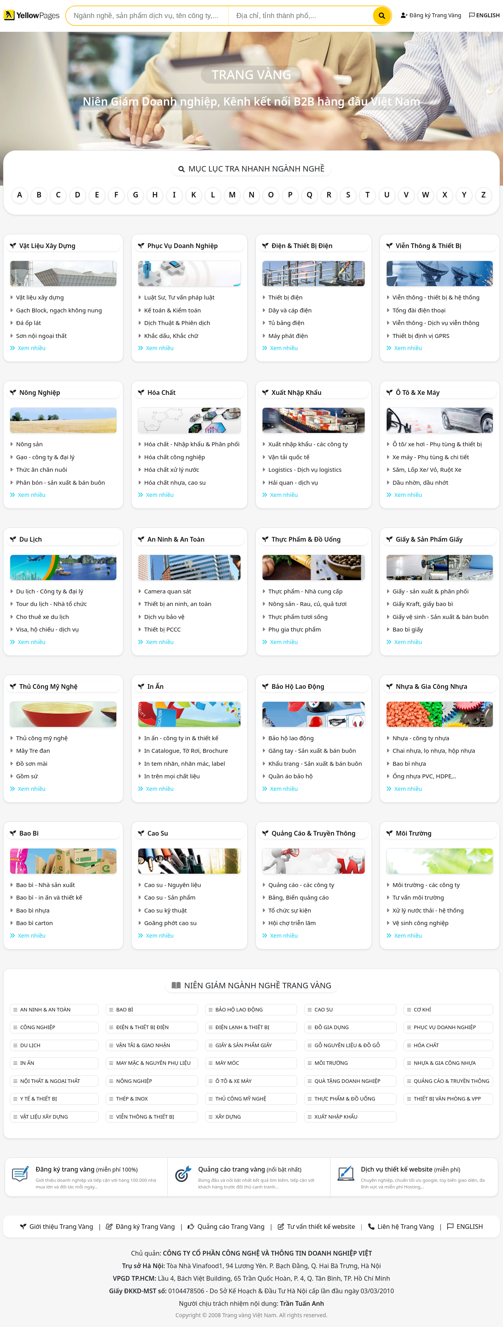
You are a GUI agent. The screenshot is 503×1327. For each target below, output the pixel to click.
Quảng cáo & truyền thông (314, 833)
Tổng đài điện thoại (419, 310)
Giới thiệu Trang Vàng (61, 1226)
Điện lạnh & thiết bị (242, 1027)
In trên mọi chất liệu (172, 776)
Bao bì (29, 833)
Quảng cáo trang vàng (249, 1169)
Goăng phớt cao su (170, 923)
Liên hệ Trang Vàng (406, 1226)
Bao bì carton (34, 923)
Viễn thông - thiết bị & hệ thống (436, 297)
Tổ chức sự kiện (289, 910)
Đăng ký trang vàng (87, 1169)
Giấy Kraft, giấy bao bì (423, 604)
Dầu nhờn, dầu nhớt (420, 482)
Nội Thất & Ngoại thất (50, 1080)
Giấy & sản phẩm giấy (429, 539)
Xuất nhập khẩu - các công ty (308, 444)
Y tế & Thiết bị (38, 1098)
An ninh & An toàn (176, 539)
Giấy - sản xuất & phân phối (431, 591)
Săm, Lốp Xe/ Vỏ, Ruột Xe (427, 469)
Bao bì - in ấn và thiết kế (49, 897)
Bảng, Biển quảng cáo (298, 897)
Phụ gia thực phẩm (294, 629)
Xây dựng (228, 1116)
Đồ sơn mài (32, 763)
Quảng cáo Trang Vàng (230, 1226)
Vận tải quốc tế (288, 457)
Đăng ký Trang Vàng (431, 15)
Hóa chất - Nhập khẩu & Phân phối (192, 444)
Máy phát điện (288, 336)
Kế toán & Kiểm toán (172, 310)
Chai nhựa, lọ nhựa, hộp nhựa (434, 750)
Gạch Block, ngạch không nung (59, 310)
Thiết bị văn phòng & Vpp (447, 1098)
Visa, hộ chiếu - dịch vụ (47, 629)
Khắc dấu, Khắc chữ (171, 336)
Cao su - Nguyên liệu (172, 885)
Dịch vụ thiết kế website (410, 1169)
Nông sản (29, 444)
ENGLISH (484, 15)
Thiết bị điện (285, 297)
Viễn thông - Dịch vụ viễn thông (436, 323)
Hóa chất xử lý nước (171, 469)
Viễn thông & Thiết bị (428, 245)
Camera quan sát (167, 591)
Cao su (157, 833)
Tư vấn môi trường (418, 897)
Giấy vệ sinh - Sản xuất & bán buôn (440, 617)
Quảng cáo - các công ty (301, 885)
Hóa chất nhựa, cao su (175, 482)
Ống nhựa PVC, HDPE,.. (424, 776)
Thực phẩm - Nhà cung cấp (305, 591)
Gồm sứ (27, 776)
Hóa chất (161, 392)
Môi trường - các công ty (426, 885)
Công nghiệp (37, 1027)
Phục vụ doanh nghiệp (182, 245)
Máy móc (227, 1062)
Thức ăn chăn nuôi (41, 469)
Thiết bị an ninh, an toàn (177, 604)
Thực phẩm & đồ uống (306, 539)
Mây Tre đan (33, 750)
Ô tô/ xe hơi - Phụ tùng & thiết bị (437, 444)
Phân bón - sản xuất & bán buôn (60, 482)
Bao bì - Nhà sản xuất (45, 885)
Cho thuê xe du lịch (42, 617)
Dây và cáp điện (290, 310)
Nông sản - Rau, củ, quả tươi (307, 604)
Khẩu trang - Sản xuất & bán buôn (315, 763)
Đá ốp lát (28, 323)
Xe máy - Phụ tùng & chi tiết (431, 457)
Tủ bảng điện (286, 323)
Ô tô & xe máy (418, 392)
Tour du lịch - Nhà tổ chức (51, 604)
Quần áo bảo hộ (290, 776)
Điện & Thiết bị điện (302, 245)
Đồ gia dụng (332, 1027)
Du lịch (30, 539)
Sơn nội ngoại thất (41, 336)
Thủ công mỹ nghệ (48, 686)
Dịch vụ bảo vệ (164, 617)
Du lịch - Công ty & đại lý (49, 591)
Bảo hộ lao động (298, 686)
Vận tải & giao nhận (143, 1045)
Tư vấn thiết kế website (322, 1226)
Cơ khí (422, 1009)
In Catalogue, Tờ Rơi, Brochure (186, 750)
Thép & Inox (132, 1098)
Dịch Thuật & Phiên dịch (177, 323)
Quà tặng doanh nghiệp (348, 1080)
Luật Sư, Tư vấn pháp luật (179, 297)
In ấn (155, 686)
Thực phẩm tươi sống (298, 617)
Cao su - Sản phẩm (170, 897)
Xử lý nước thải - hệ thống (428, 910)
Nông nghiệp (39, 392)
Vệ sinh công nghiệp (421, 923)
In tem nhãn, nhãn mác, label (184, 763)
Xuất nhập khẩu (296, 392)
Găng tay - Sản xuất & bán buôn (312, 750)
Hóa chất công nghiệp (174, 457)
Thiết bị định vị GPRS (421, 336)
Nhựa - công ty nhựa (421, 738)
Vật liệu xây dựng (47, 245)
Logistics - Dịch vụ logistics (304, 469)
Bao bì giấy (408, 629)
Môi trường (413, 833)
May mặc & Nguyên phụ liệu (153, 1062)
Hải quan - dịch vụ (293, 482)
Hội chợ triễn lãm (292, 923)
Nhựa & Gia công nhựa (431, 686)
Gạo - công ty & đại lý (45, 457)
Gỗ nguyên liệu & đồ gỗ (347, 1045)
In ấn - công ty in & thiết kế (181, 738)
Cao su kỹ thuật (165, 910)
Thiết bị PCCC (162, 629)
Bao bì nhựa (409, 763)
